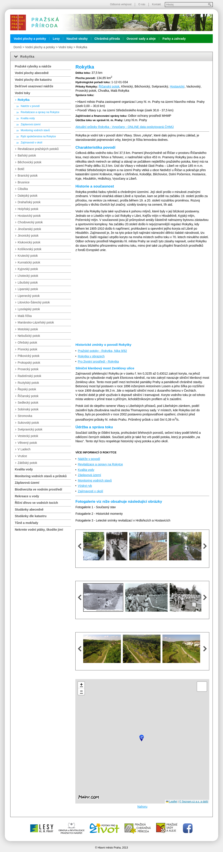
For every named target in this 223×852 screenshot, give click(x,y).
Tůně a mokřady (26, 523)
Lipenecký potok (29, 296)
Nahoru (142, 806)
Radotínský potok (29, 376)
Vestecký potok (28, 436)
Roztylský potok (28, 382)
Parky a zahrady (174, 38)
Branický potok (28, 175)
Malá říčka (25, 316)
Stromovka (25, 416)
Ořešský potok (27, 342)
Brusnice (23, 182)
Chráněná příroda (107, 38)
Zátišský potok (27, 463)
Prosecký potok (28, 369)
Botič (21, 169)
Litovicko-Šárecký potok (34, 302)
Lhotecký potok (28, 275)
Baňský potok (27, 155)
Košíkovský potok (29, 249)
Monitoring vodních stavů (95, 480)
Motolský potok (28, 329)
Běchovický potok (29, 162)
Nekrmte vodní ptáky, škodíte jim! (39, 529)
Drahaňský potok (29, 202)
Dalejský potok (27, 195)
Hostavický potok (29, 215)
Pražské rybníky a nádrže (33, 66)
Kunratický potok (29, 262)
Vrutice (22, 456)
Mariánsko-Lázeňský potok (36, 322)
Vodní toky (65, 47)
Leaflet (171, 801)
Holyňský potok (28, 209)
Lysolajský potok (29, 309)
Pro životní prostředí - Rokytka (98, 361)
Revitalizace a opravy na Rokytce (100, 464)
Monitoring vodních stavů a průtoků (41, 476)
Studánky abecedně (29, 509)
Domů (18, 47)
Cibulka (23, 189)
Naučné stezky (77, 38)
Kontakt (156, 4)
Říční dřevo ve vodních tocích (36, 502)
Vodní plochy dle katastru (33, 79)
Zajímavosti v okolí (90, 491)
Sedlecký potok (28, 402)
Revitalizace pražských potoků (38, 149)
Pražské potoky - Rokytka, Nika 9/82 (102, 351)
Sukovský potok (28, 422)
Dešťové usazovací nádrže (34, 86)
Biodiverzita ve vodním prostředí (38, 489)
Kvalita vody (86, 470)
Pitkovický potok (28, 356)
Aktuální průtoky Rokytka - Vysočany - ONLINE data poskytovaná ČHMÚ (124, 127)
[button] (141, 738)
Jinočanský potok (29, 229)
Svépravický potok (30, 429)
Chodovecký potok (30, 222)
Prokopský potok (29, 362)
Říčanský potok (109, 86)
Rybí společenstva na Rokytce (38, 136)
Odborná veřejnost (121, 4)
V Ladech (24, 449)
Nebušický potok (29, 335)
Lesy (56, 38)
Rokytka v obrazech (91, 356)
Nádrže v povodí (89, 459)
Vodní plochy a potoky (30, 38)
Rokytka (81, 47)
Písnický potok (27, 349)
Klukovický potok (29, 242)
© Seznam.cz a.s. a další (193, 801)
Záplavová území (89, 475)
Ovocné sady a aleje (141, 38)
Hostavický (177, 86)
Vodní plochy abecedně (32, 73)
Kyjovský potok (28, 269)
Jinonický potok (28, 235)
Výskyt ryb (85, 485)
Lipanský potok (28, 289)
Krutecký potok (28, 255)
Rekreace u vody (27, 496)
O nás (141, 4)
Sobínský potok (28, 409)
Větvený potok (27, 442)
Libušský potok (28, 282)
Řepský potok (27, 389)
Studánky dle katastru (31, 516)
